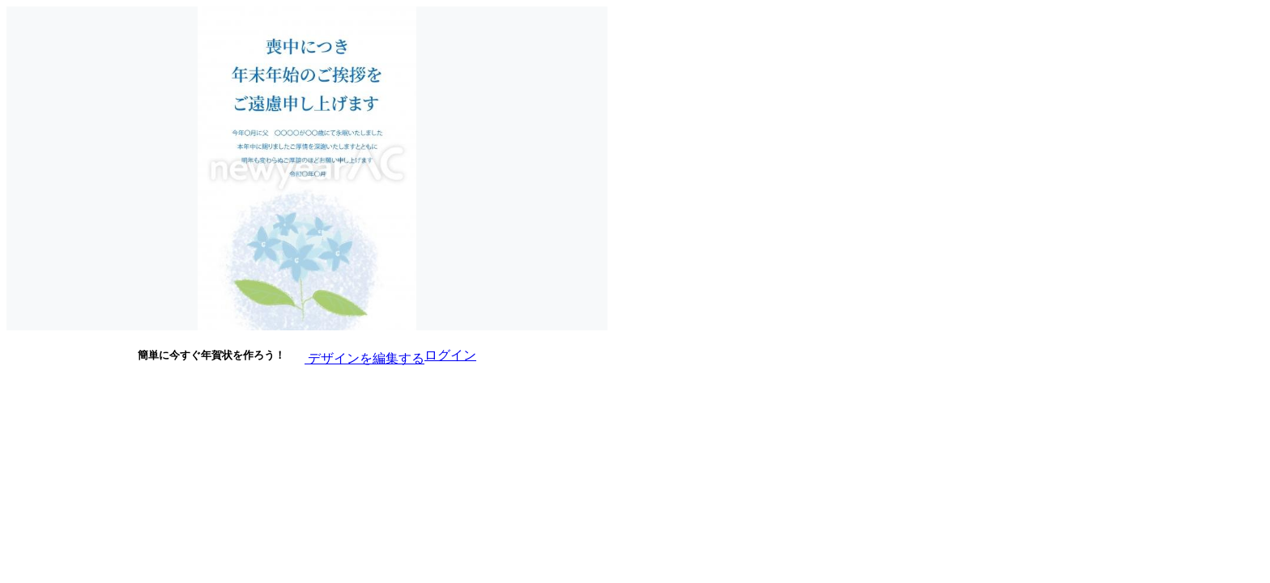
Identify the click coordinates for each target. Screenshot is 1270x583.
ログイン (450, 355)
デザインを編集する (354, 354)
